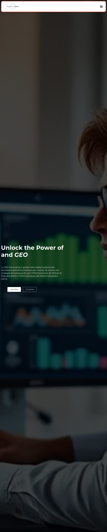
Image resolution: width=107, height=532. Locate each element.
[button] (101, 6)
